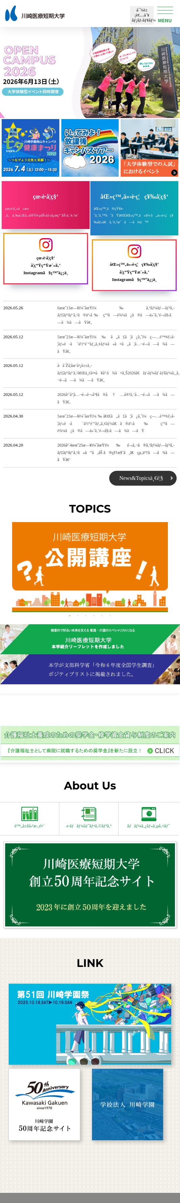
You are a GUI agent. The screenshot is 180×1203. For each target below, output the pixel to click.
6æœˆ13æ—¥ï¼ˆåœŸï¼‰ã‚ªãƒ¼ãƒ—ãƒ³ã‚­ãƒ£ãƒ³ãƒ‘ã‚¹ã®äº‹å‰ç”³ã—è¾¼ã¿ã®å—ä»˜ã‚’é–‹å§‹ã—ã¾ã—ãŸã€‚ (116, 315)
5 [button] (102, 615)
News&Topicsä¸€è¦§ (141, 478)
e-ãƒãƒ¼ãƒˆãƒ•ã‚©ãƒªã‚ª (88, 817)
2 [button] (77, 615)
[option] (90, 567)
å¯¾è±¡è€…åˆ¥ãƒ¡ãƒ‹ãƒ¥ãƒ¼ (144, 15)
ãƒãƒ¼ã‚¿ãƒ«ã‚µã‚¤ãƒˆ (148, 817)
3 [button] (86, 615)
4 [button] (94, 615)
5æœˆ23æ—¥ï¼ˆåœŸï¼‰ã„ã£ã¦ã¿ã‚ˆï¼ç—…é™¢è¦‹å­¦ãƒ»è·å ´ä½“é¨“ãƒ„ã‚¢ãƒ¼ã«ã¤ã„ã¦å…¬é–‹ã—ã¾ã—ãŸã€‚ (116, 344)
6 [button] (110, 615)
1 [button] (69, 615)
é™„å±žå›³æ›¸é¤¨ (29, 817)
